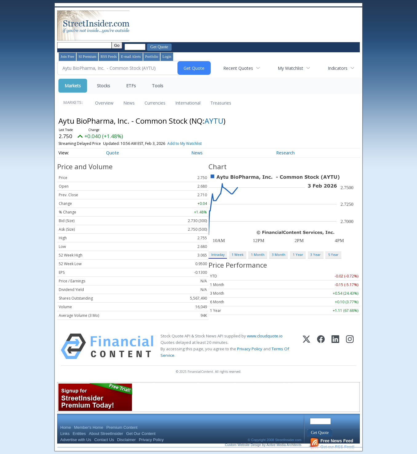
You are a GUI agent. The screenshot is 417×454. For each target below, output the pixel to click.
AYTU (214, 121)
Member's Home (88, 427)
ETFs (131, 86)
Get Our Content (140, 433)
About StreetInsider (106, 433)
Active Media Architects (283, 445)
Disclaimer (126, 439)
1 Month (257, 254)
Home (65, 427)
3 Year (315, 254)
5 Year (333, 254)
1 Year (298, 254)
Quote (112, 153)
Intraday (217, 254)
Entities (79, 433)
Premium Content (121, 427)
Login (166, 56)
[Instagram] (350, 346)
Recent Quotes (238, 68)
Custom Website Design (243, 445)
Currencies (155, 103)
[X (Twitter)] (306, 346)
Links (65, 433)
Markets (73, 86)
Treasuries (220, 103)
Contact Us (104, 439)
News (129, 103)
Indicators (338, 68)
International (188, 103)
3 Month (278, 254)
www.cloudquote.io (265, 336)
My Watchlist (290, 68)
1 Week (238, 254)
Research (285, 153)
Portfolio (151, 56)
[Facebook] (321, 346)
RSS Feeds (109, 56)
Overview (104, 103)
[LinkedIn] (335, 346)
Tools (157, 86)
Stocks (103, 86)
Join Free (67, 56)
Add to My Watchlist (184, 143)
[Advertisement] (243, 25)
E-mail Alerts (131, 56)
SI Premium (87, 56)
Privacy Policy (249, 349)
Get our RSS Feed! (332, 443)
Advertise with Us (75, 439)
